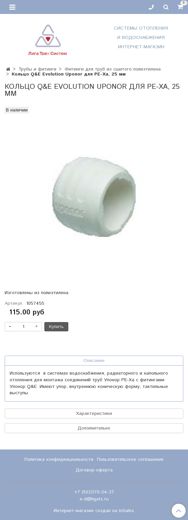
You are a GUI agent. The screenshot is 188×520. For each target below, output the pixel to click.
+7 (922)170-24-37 (94, 492)
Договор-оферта (94, 470)
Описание (94, 360)
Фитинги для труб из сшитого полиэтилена (113, 69)
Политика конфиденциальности (58, 459)
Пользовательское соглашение (130, 459)
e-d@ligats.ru (94, 499)
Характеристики (94, 413)
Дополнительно (94, 428)
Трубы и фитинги (37, 69)
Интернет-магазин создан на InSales (94, 510)
